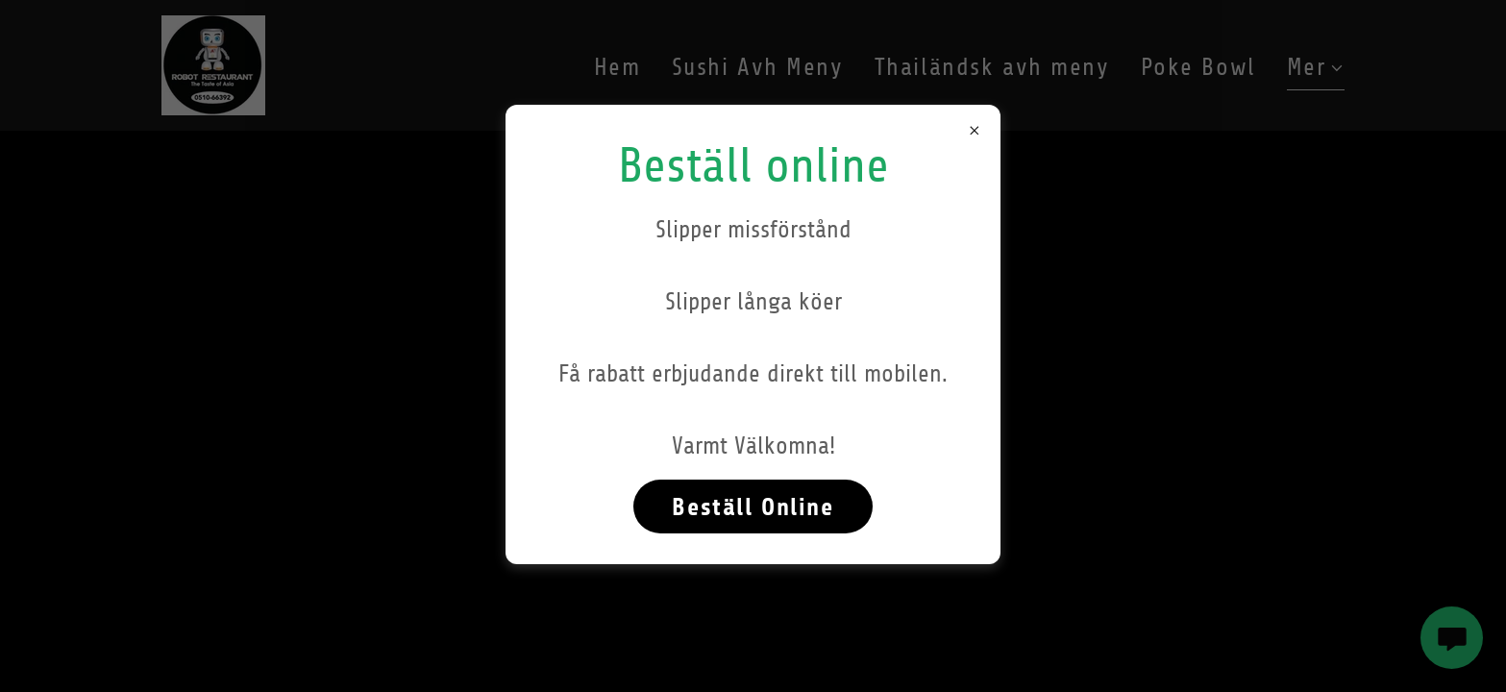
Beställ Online (752, 507)
